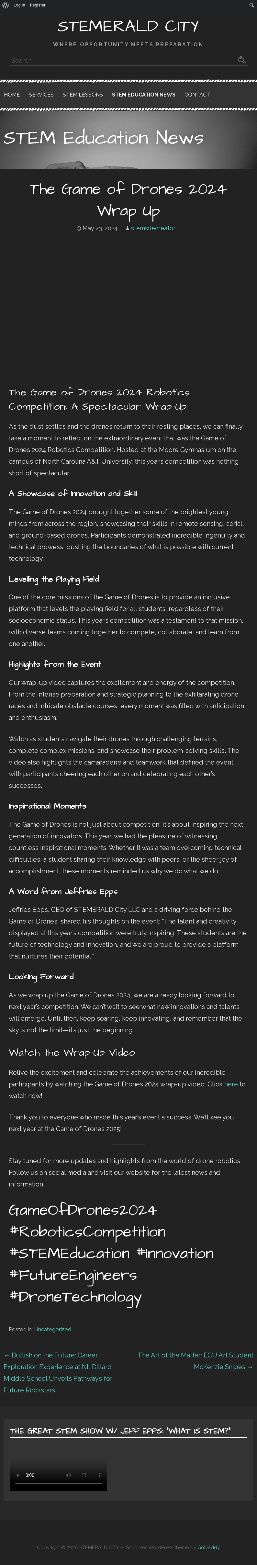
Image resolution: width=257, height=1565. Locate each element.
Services (41, 95)
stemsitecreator (153, 228)
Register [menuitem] (38, 5)
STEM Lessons (83, 95)
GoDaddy (208, 1547)
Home (12, 95)
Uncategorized (52, 1329)
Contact (197, 95)
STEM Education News (143, 95)
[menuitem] (5, 5)
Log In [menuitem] (19, 5)
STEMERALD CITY (128, 26)
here (231, 1084)
